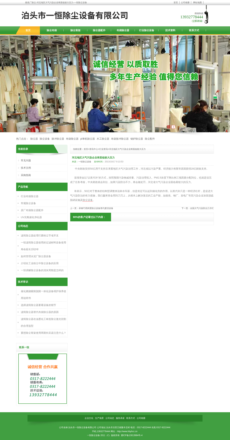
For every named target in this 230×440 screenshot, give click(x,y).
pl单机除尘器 (87, 138)
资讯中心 (93, 149)
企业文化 (89, 418)
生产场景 (99, 418)
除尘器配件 (99, 30)
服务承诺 (120, 418)
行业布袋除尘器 (29, 196)
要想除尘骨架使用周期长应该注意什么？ (43, 332)
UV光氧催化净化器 (31, 217)
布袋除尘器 (123, 30)
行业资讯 (103, 149)
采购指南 (26, 175)
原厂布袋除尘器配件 (32, 210)
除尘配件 (150, 138)
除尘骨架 (75, 30)
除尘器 (34, 138)
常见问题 (26, 160)
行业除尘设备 (146, 30)
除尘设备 (45, 138)
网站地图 (197, 2)
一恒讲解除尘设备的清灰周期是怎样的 (42, 270)
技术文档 (26, 167)
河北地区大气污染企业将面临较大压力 (127, 149)
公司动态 (109, 418)
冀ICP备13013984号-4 (131, 435)
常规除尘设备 (28, 203)
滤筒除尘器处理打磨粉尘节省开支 (40, 235)
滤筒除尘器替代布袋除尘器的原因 (40, 312)
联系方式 (194, 30)
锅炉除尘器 (136, 138)
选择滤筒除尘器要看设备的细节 (38, 305)
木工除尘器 (103, 138)
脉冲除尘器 (58, 138)
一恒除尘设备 (84, 161)
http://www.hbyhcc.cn (127, 431)
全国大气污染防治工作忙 (202, 208)
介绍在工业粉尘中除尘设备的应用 (40, 263)
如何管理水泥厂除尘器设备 (36, 256)
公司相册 (185, 2)
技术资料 (170, 30)
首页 (176, 2)
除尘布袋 (52, 30)
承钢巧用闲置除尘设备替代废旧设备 (96, 208)
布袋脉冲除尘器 (120, 138)
